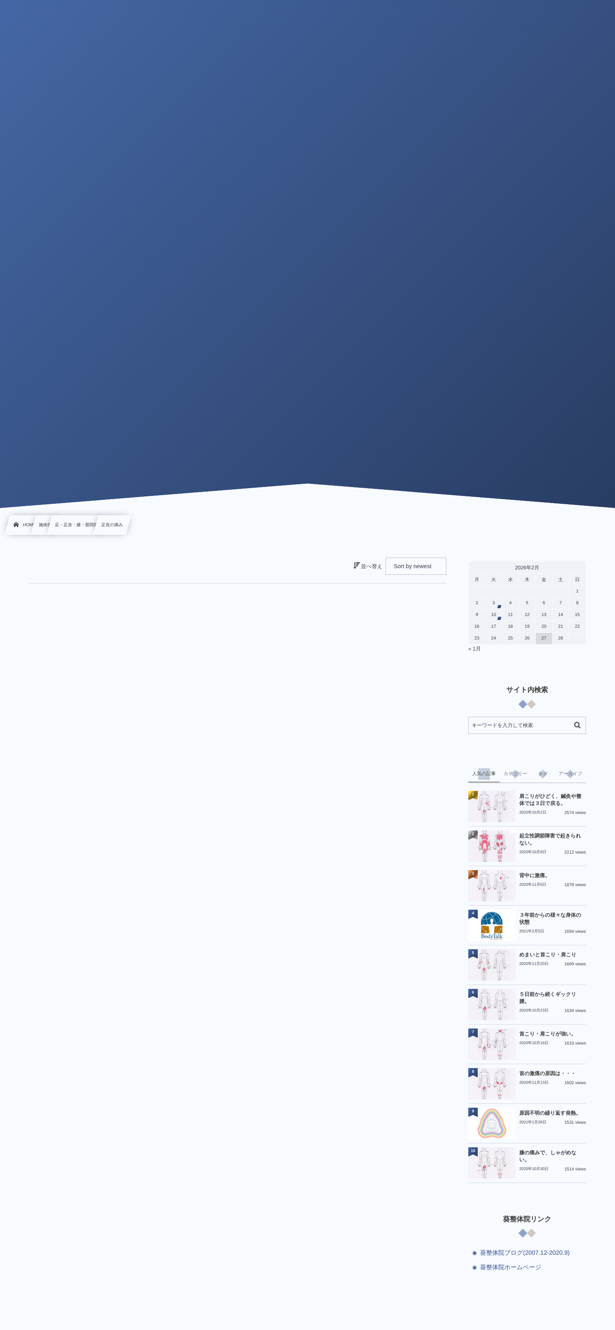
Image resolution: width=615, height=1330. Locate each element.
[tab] (484, 774)
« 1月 (474, 649)
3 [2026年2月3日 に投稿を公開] (493, 603)
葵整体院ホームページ (510, 1267)
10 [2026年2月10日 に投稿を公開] (493, 614)
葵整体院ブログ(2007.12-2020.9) (525, 1253)
